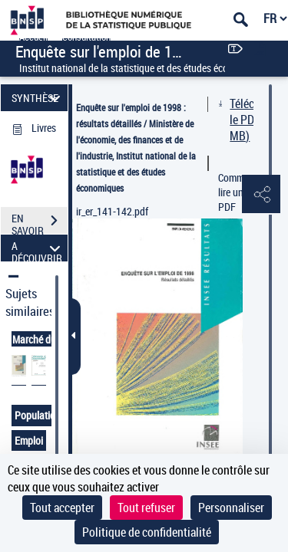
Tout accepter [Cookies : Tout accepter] (62, 507)
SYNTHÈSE (38, 97)
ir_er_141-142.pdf (112, 211)
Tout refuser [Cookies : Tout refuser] (146, 507)
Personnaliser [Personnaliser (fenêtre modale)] (231, 507)
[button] (261, 195)
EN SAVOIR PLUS (40, 222)
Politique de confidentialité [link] (146, 532)
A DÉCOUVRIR (38, 248)
